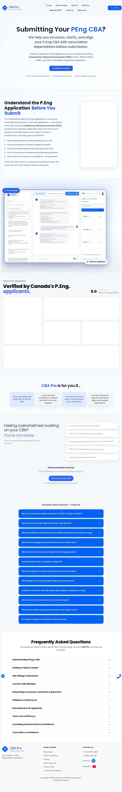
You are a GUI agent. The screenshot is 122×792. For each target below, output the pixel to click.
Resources (82, 10)
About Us (69, 10)
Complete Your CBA (61, 68)
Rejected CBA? (56, 10)
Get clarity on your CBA (61, 478)
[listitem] (61, 659)
